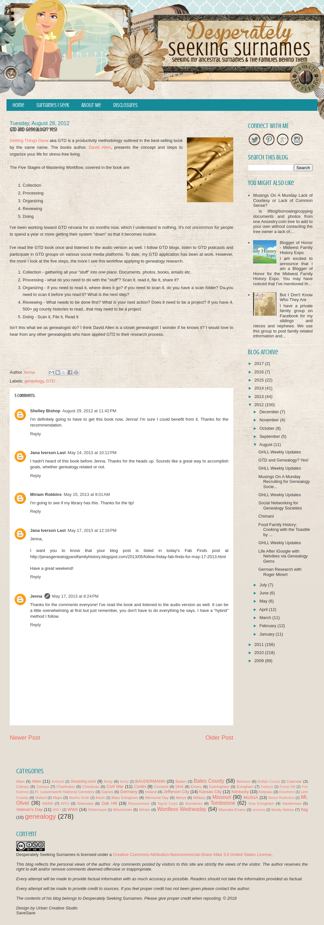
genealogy (34, 381)
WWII (73, 809)
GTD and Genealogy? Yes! (283, 460)
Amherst (58, 781)
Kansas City (210, 791)
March (266, 617)
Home (18, 105)
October (268, 428)
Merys (181, 797)
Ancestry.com (83, 781)
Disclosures (125, 105)
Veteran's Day (29, 809)
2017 (259, 363)
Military (199, 797)
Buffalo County (269, 781)
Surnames (193, 803)
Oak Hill (109, 803)
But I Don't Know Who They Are (296, 297)
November (270, 419)
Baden (181, 781)
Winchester (122, 809)
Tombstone (223, 803)
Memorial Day (157, 797)
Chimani (266, 516)
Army (108, 781)
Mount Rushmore (281, 798)
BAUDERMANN (150, 781)
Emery (196, 786)
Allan (20, 781)
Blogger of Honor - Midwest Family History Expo (296, 247)
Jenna (36, 596)
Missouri (222, 797)
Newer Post (25, 737)
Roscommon (139, 803)
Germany (128, 791)
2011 (259, 644)
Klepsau (265, 792)
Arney (124, 781)
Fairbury (267, 787)
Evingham (245, 786)
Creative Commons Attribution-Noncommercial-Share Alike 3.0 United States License (192, 854)
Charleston (66, 786)
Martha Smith (79, 798)
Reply (35, 433)
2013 (259, 396)
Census (42, 786)
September (270, 436)
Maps (57, 797)
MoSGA (250, 797)
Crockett (161, 786)
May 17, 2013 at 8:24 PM (75, 596)
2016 (259, 371)
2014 (259, 388)
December (270, 411)
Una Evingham (261, 803)
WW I (57, 810)
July (264, 584)
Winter (144, 809)
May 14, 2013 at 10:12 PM (92, 452)
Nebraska (85, 803)
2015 (259, 380)
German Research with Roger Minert (279, 572)
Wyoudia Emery (232, 809)
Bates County (209, 781)
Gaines (107, 792)
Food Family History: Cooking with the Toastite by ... (284, 529)
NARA (47, 803)
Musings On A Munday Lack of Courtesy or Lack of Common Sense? (283, 200)
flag (304, 809)
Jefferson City (176, 791)
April (264, 609)
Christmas (90, 786)
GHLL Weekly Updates (279, 452)
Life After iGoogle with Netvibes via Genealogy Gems (282, 556)
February (269, 625)
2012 (259, 404)
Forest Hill (287, 787)
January (268, 634)
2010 (259, 652)
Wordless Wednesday (181, 809)
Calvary (22, 786)
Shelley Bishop (45, 410)
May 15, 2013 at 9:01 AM (87, 494)
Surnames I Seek (52, 105)
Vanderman (292, 803)
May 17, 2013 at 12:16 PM (92, 530)
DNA (180, 786)
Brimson (243, 781)
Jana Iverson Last (48, 452)
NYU (65, 803)
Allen (36, 781)
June (265, 593)
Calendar (294, 781)
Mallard (40, 798)
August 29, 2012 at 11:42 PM (89, 410)
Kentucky (240, 791)
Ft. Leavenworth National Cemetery (64, 792)
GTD (50, 381)
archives (259, 810)
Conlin (140, 786)
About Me (91, 105)
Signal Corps (168, 803)
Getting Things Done (29, 140)
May (264, 601)
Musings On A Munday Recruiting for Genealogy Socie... (284, 481)
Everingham (219, 786)
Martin (100, 798)
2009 (259, 660)
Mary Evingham (124, 797)
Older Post (219, 737)
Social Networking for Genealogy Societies (280, 505)
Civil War (115, 786)
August (266, 444)
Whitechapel (97, 810)
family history (283, 809)
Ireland (151, 792)
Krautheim (287, 792)
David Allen (100, 147)
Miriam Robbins (46, 494)
